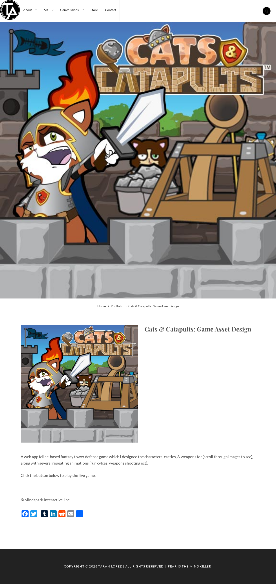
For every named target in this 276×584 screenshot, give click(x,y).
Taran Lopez (110, 566)
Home (101, 306)
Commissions (72, 10)
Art (49, 10)
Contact (110, 10)
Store (94, 10)
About (30, 10)
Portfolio (117, 306)
